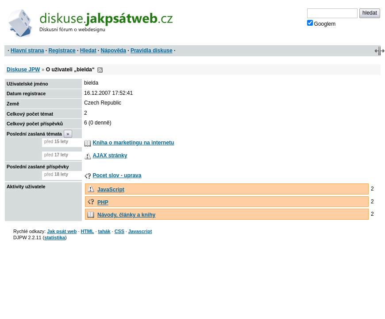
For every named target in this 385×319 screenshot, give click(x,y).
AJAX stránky (109, 155)
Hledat (88, 50)
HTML (87, 231)
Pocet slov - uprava (116, 175)
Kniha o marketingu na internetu (133, 143)
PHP (102, 202)
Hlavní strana (27, 50)
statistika (54, 237)
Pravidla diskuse (152, 50)
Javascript (140, 231)
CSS (119, 231)
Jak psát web (62, 231)
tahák (104, 231)
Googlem (321, 23)
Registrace (61, 50)
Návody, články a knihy (126, 215)
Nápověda (113, 50)
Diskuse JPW (23, 69)
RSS (100, 70)
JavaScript (110, 190)
